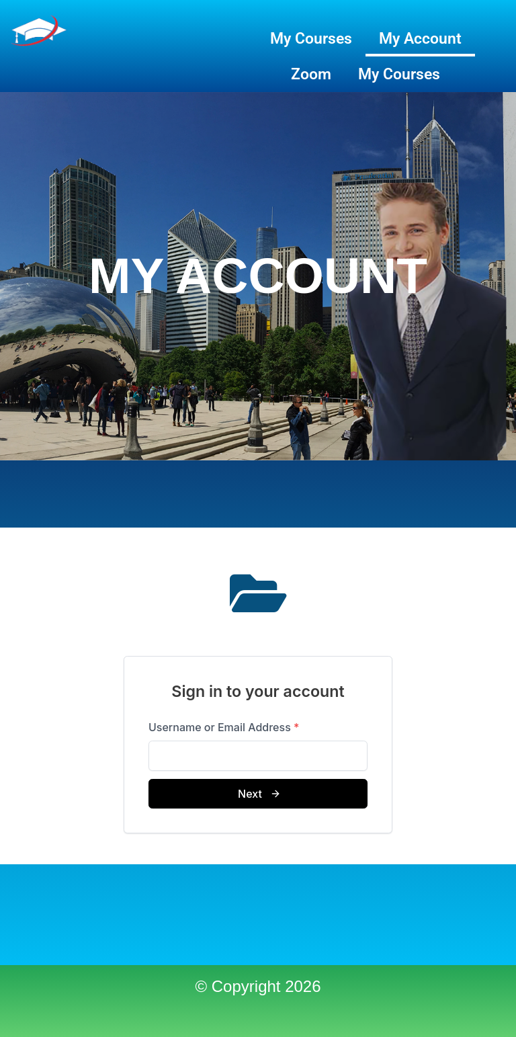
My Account (420, 39)
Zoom (311, 74)
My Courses (311, 39)
